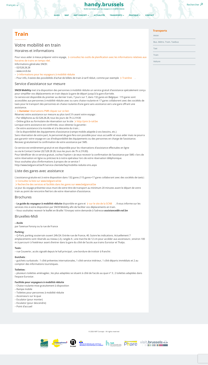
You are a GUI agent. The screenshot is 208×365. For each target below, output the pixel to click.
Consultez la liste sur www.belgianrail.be (39, 180)
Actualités (99, 15)
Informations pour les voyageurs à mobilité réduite (47, 74)
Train (155, 55)
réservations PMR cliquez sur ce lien (44, 111)
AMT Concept (81, 15)
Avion (156, 35)
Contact (149, 15)
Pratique (134, 15)
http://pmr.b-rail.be (87, 121)
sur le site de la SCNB (101, 203)
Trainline (127, 77)
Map (67, 15)
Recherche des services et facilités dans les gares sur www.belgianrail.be (57, 184)
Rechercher (193, 4)
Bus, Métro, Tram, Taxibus (166, 42)
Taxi (155, 48)
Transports (117, 15)
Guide (57, 15)
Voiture (156, 61)
